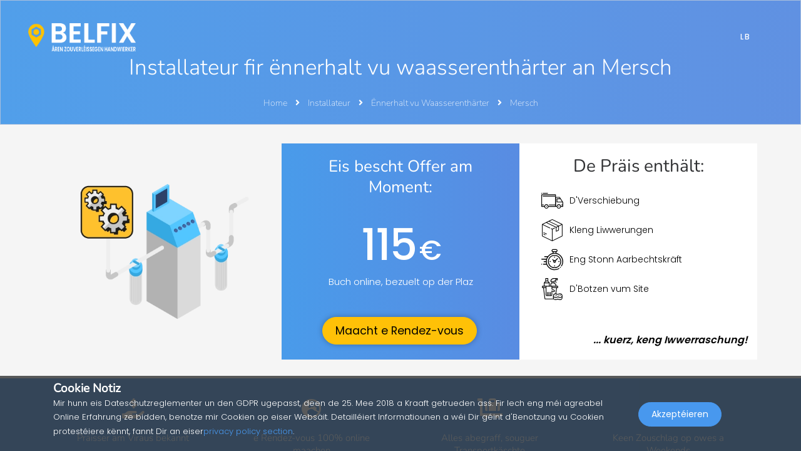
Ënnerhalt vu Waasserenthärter (431, 103)
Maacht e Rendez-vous (399, 330)
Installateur (330, 103)
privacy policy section (248, 431)
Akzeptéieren (679, 423)
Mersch (524, 103)
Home (275, 103)
